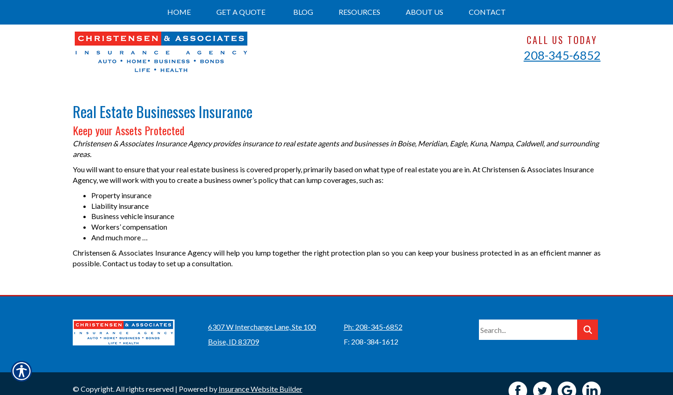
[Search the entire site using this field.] (528, 315)
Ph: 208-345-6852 (373, 312)
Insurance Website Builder (260, 374)
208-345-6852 (562, 55)
